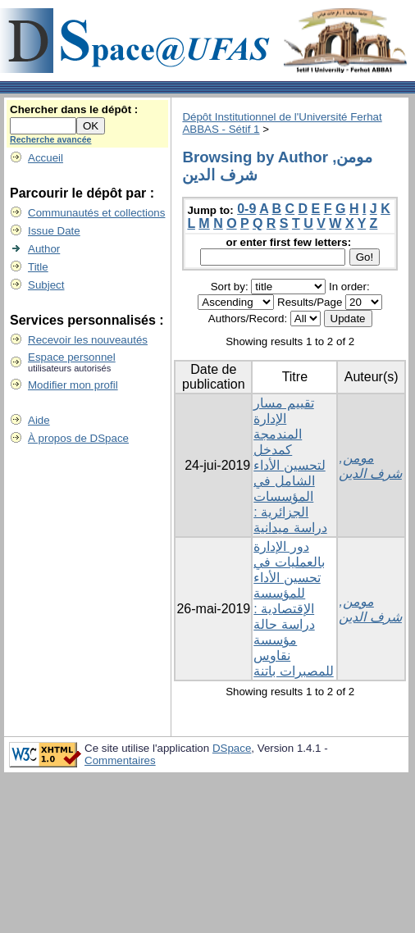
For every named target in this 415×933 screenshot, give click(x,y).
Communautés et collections (96, 213)
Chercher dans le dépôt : (74, 109)
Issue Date (54, 231)
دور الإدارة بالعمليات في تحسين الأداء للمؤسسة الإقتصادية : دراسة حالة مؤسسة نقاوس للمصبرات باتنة (293, 608)
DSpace (231, 748)
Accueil (45, 158)
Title (38, 267)
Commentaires (120, 760)
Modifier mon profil (73, 385)
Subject (46, 285)
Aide (39, 420)
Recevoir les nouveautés (88, 340)
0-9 (246, 209)
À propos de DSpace (78, 438)
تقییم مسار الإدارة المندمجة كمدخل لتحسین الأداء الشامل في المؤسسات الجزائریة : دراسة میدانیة (289, 465)
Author (44, 249)
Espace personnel (72, 357)
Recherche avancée (51, 139)
